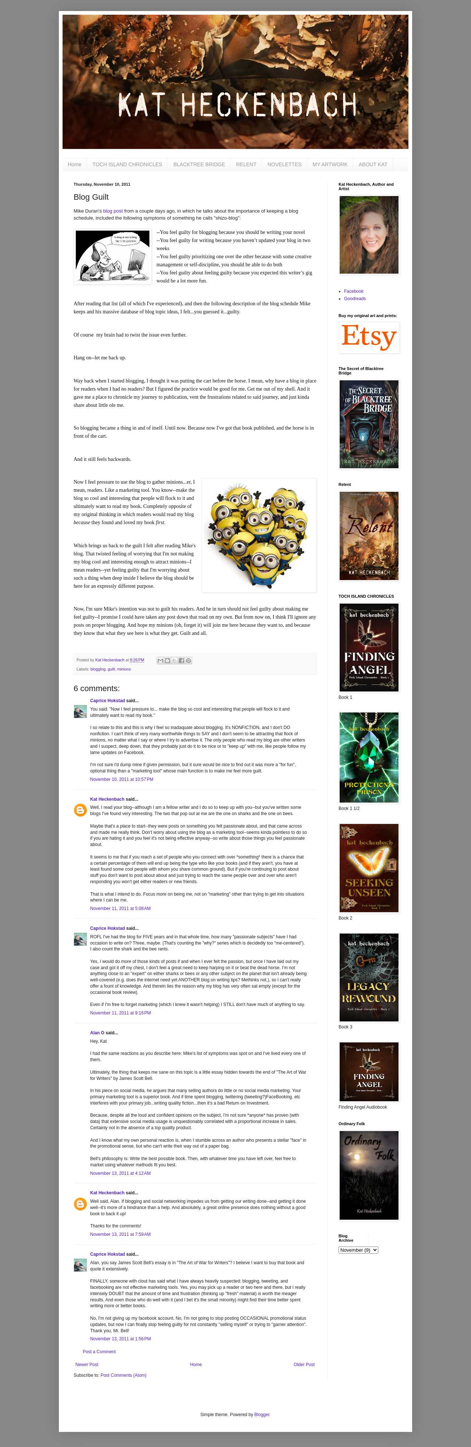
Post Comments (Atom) (123, 1375)
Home (74, 164)
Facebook (354, 291)
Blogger (261, 1414)
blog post (113, 211)
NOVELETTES (285, 164)
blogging (98, 669)
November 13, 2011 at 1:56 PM (120, 1338)
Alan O (97, 1032)
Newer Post (86, 1364)
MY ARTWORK (330, 164)
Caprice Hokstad (107, 700)
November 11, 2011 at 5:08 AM (120, 908)
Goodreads (355, 298)
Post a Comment (99, 1351)
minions (124, 669)
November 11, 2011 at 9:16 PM (120, 1013)
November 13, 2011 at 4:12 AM (120, 1173)
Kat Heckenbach (107, 799)
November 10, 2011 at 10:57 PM (121, 779)
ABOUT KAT (373, 164)
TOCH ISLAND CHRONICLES (127, 164)
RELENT (246, 164)
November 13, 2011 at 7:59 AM (120, 1234)
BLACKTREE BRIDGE (199, 164)
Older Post (304, 1364)
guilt (111, 669)
